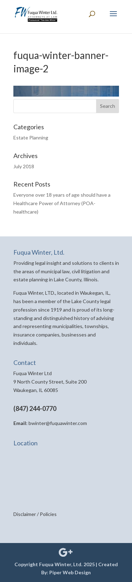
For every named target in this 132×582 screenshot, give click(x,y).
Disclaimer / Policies (35, 514)
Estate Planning (30, 137)
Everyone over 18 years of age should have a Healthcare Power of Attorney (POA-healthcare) (62, 203)
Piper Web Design (70, 572)
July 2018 (23, 166)
